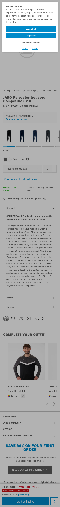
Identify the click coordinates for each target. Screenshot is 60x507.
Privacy (25, 48)
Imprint (35, 48)
